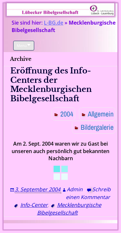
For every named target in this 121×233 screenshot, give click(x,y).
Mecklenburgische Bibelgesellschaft (69, 208)
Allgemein (101, 114)
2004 (66, 114)
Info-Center (34, 204)
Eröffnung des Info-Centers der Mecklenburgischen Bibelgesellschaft (51, 84)
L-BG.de (53, 22)
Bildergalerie (97, 127)
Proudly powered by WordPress (45, 226)
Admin (75, 189)
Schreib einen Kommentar (88, 193)
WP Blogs (91, 226)
